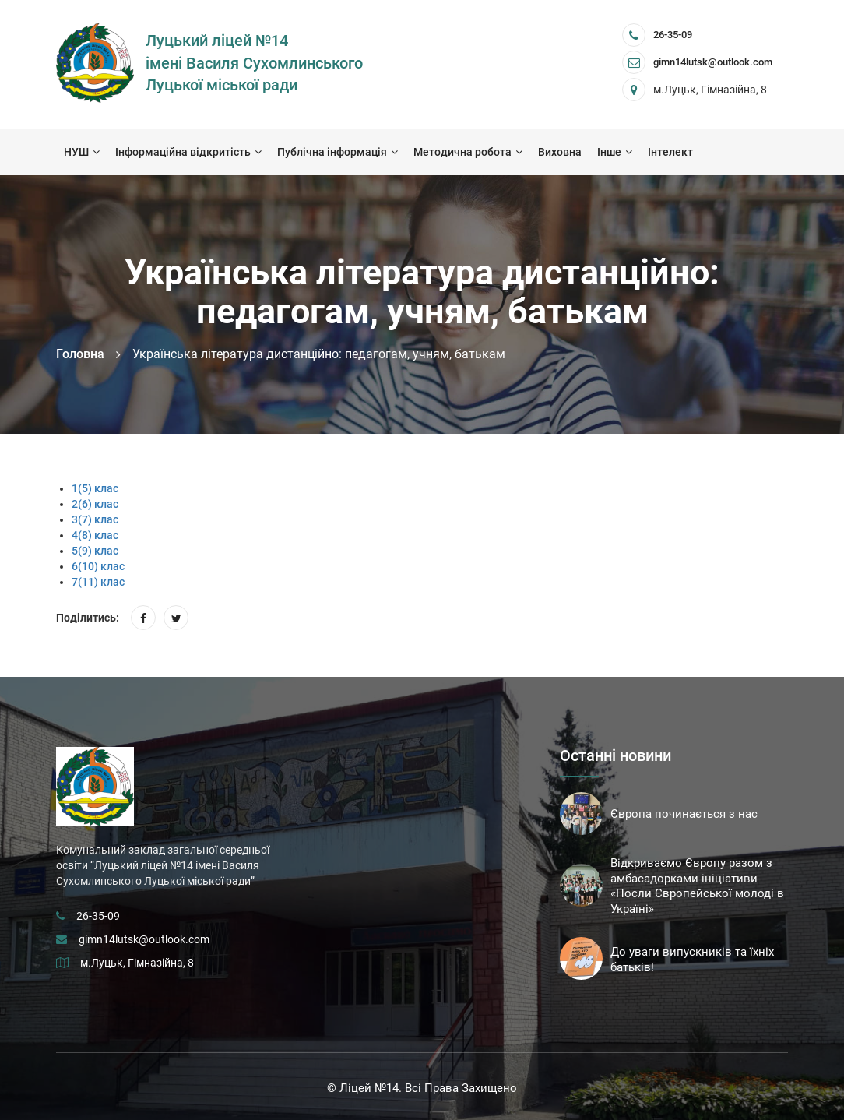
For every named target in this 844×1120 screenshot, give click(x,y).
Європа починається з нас (684, 814)
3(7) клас (95, 519)
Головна (80, 354)
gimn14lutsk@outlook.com (144, 939)
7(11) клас (98, 582)
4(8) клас (95, 535)
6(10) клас (98, 566)
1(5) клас (95, 488)
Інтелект (670, 152)
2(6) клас (95, 504)
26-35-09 (672, 35)
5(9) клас (95, 550)
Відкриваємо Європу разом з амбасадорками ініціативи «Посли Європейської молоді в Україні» (697, 886)
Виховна (560, 152)
